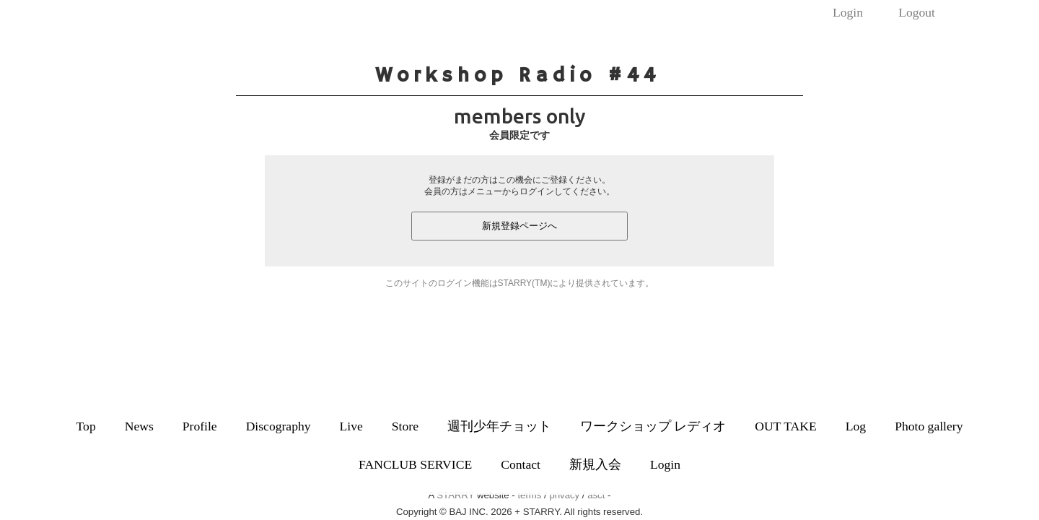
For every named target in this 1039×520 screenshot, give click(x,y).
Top (86, 426)
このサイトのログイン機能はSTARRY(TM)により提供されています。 (519, 283)
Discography (278, 426)
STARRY (455, 495)
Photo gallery (929, 426)
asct (596, 495)
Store (405, 426)
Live (351, 426)
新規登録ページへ (519, 225)
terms (529, 495)
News (139, 426)
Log (856, 426)
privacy (564, 495)
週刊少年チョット (499, 426)
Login (848, 12)
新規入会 (595, 464)
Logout (916, 12)
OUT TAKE (785, 426)
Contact (520, 464)
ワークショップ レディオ (653, 426)
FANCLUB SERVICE (415, 464)
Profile (200, 426)
